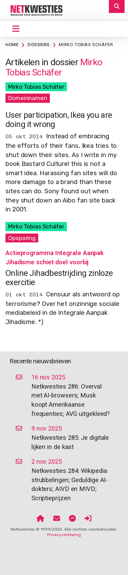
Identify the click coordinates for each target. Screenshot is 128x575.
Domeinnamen (27, 98)
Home (11, 44)
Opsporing (21, 238)
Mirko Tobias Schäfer (86, 44)
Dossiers (39, 44)
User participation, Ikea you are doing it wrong (58, 119)
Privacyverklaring (64, 534)
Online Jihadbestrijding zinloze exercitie (59, 277)
